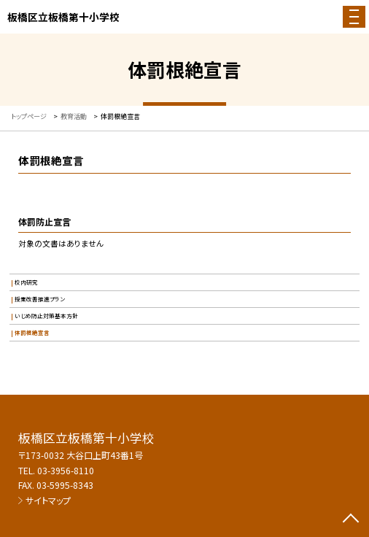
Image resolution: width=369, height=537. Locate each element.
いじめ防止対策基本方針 (46, 316)
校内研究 (26, 282)
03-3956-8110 (65, 470)
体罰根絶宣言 (32, 332)
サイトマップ (48, 500)
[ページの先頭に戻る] (351, 519)
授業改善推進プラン (40, 299)
